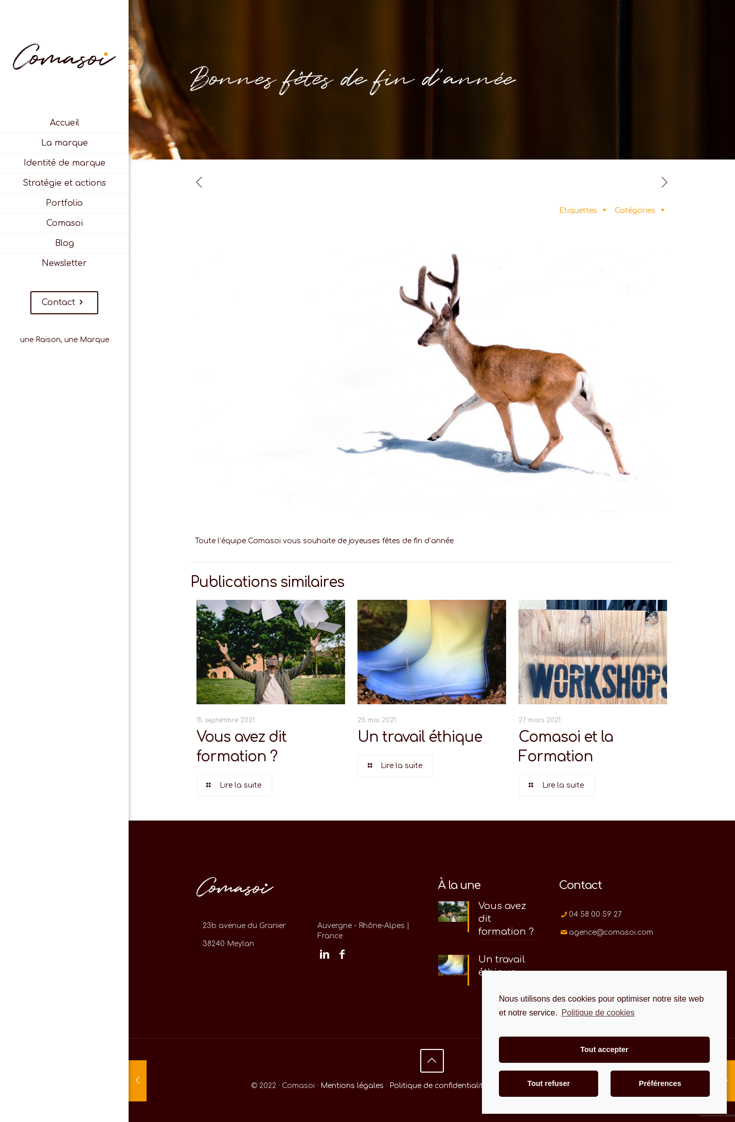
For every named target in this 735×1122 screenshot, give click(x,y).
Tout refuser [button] (548, 1083)
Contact (64, 302)
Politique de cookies (597, 1012)
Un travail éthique (419, 737)
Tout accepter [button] (604, 1049)
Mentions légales (352, 1086)
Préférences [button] (660, 1083)
